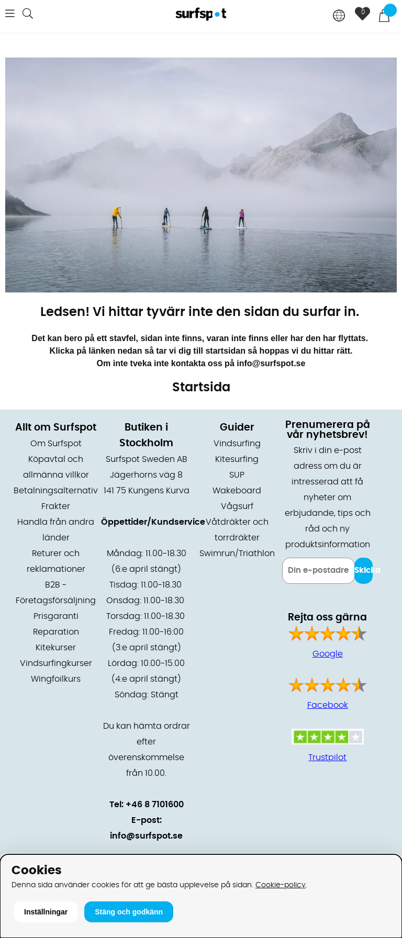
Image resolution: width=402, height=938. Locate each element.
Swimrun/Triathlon (237, 553)
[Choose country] (339, 16)
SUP (236, 475)
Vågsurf (237, 506)
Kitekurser (56, 647)
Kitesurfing (237, 459)
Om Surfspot (56, 443)
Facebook (327, 705)
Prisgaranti (56, 616)
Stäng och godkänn (129, 912)
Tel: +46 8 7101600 (146, 804)
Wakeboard (237, 491)
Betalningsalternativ (56, 491)
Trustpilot (327, 757)
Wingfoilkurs (56, 679)
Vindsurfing (237, 443)
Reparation (56, 632)
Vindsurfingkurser (56, 663)
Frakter (55, 506)
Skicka (363, 570)
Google (327, 654)
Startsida (201, 387)
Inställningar (46, 912)
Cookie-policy (280, 885)
